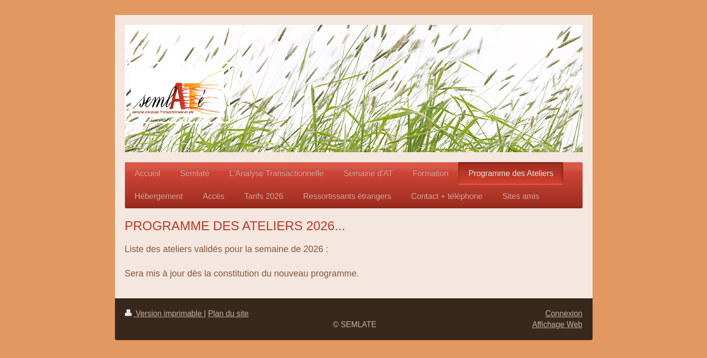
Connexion (564, 313)
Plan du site (228, 313)
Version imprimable (164, 313)
